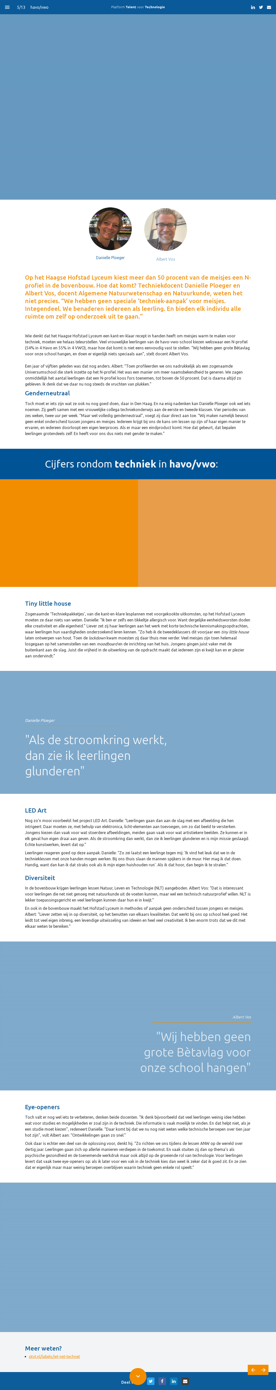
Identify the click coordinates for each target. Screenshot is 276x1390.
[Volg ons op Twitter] (261, 7)
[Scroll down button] (138, 1376)
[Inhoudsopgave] (7, 7)
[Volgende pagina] (263, 1370)
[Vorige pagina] (253, 1370)
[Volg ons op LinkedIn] (253, 7)
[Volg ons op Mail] (269, 7)
